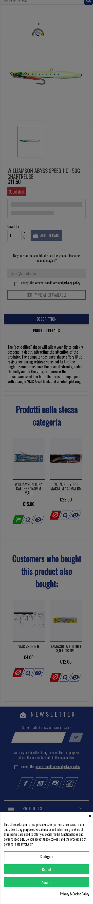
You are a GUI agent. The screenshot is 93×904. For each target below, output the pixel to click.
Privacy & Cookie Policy (74, 893)
